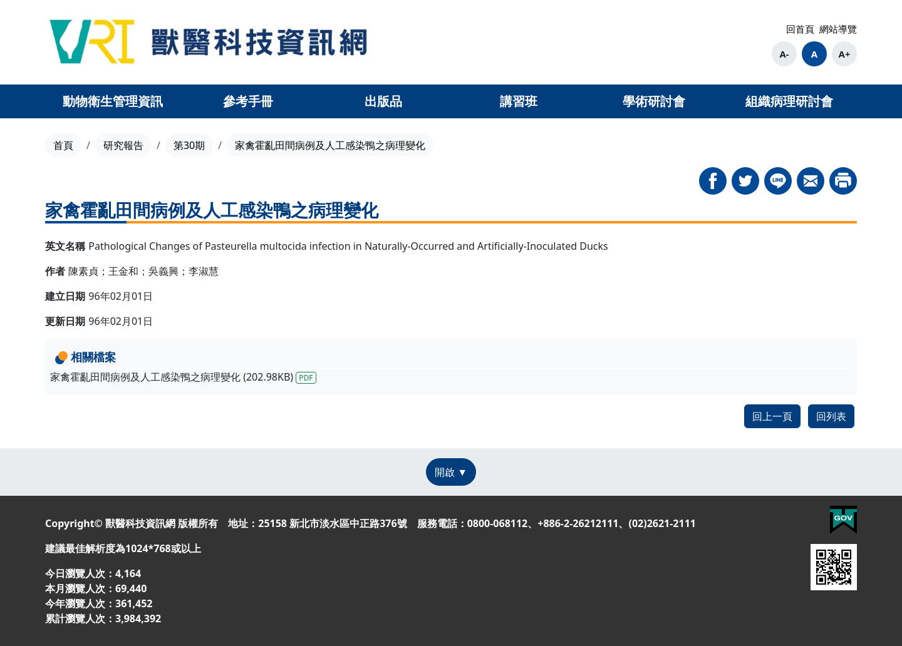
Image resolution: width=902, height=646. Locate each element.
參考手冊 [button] (248, 101)
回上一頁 (772, 416)
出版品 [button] (383, 101)
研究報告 (123, 145)
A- (784, 54)
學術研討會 (654, 101)
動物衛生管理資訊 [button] (113, 101)
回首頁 (800, 29)
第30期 (189, 145)
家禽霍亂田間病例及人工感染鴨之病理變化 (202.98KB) (183, 377)
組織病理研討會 (789, 101)
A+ (845, 54)
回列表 (831, 416)
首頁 (63, 145)
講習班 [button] (518, 101)
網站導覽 (838, 29)
